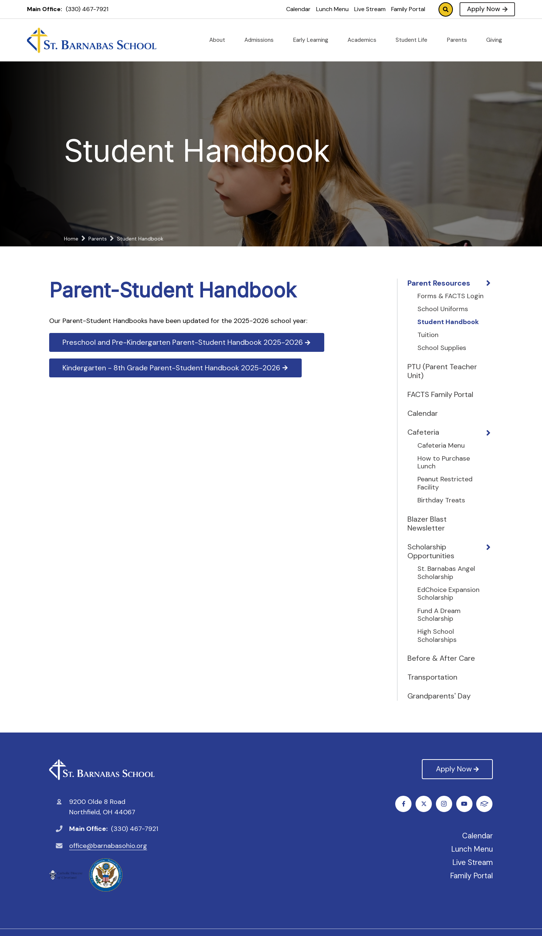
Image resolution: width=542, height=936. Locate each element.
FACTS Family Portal (440, 394)
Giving (497, 40)
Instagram (444, 804)
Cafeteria (423, 432)
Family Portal (408, 9)
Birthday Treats (441, 500)
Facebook (403, 804)
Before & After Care (441, 658)
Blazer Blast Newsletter (427, 523)
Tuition (427, 335)
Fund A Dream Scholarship (439, 615)
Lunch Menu (332, 9)
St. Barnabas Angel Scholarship (446, 573)
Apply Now (487, 8)
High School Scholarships (437, 636)
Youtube (464, 804)
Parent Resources (438, 283)
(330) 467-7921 (87, 9)
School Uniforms (442, 309)
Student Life (414, 40)
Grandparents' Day (439, 695)
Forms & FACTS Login (450, 296)
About (220, 40)
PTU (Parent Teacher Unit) (442, 371)
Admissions (262, 40)
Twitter (424, 804)
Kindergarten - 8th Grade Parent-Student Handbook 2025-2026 (175, 368)
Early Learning (313, 40)
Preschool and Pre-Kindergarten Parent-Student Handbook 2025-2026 (187, 342)
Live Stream (370, 9)
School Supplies (441, 348)
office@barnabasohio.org (108, 845)
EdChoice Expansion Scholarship (448, 594)
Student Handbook (448, 322)
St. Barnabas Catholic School (102, 769)
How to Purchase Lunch (443, 463)
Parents (460, 40)
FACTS (485, 804)
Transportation (432, 677)
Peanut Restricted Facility (444, 483)
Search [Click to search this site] (445, 9)
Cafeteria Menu (441, 446)
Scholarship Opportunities (430, 551)
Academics (365, 40)
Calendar (298, 9)
